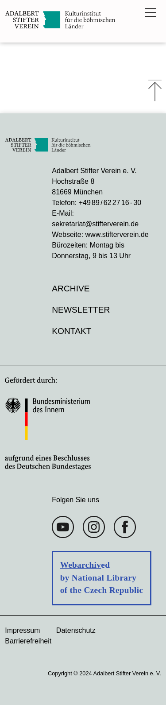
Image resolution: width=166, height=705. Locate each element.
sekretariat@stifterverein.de (95, 224)
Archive (70, 288)
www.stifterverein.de (117, 234)
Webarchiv (80, 564)
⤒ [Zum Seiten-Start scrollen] (155, 90)
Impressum (22, 630)
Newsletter (81, 309)
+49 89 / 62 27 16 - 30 (110, 202)
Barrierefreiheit (28, 641)
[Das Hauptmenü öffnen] (150, 12)
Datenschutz (76, 630)
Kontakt (71, 331)
